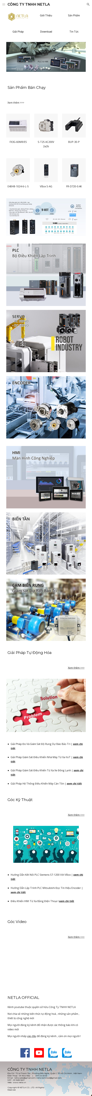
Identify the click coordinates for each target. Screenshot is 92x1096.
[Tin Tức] (74, 31)
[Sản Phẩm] (74, 15)
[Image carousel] (46, 59)
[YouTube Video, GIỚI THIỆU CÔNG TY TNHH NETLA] (46, 966)
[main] (46, 87)
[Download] (46, 31)
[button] (4, 4)
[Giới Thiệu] (46, 15)
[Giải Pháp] (18, 31)
